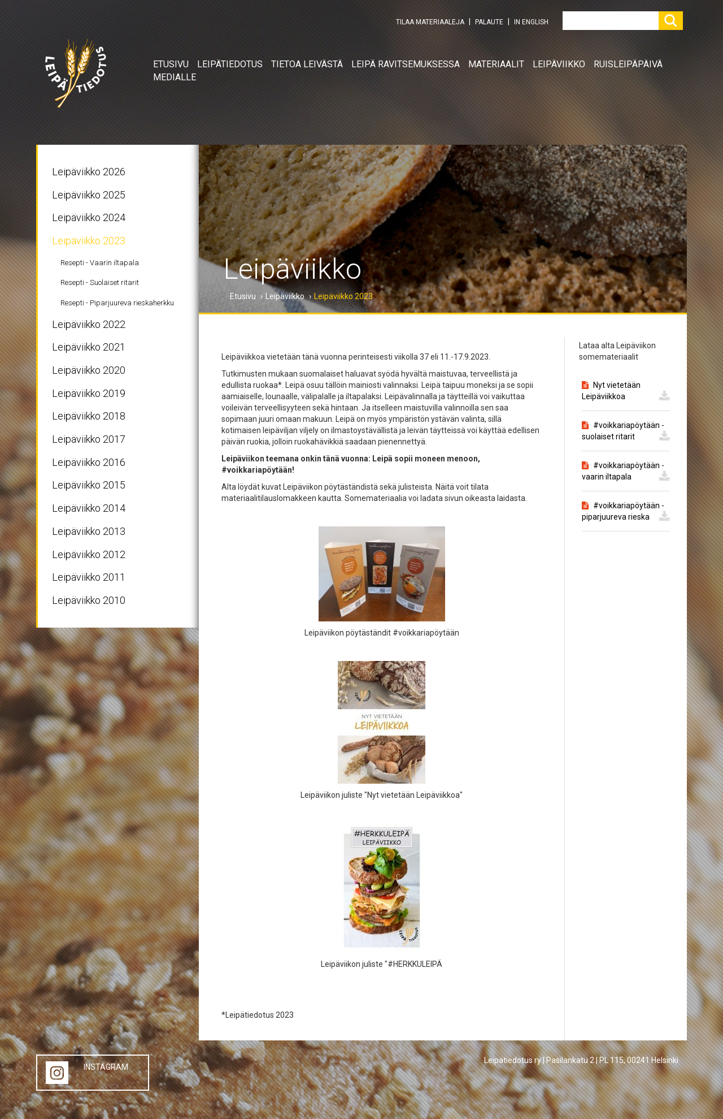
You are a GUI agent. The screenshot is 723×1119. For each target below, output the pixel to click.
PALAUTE (489, 22)
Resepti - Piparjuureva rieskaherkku (117, 303)
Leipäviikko (559, 64)
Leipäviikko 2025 (88, 195)
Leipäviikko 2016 (88, 462)
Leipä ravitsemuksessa (405, 64)
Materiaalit (496, 64)
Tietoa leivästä (307, 64)
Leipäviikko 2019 (88, 393)
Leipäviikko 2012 (88, 554)
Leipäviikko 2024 (88, 217)
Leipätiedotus (230, 64)
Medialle (174, 77)
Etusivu (171, 64)
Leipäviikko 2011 (88, 577)
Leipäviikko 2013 (88, 531)
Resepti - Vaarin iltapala (99, 262)
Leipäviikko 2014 (88, 508)
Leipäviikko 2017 (88, 439)
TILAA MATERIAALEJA (430, 22)
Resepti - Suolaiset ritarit (99, 282)
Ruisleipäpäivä (628, 64)
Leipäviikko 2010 (88, 600)
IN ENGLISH (531, 22)
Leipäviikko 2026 (88, 172)
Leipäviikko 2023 (88, 241)
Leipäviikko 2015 (88, 485)
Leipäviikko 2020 (88, 370)
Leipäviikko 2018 (88, 416)
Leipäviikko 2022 (88, 324)
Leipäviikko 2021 (88, 347)
